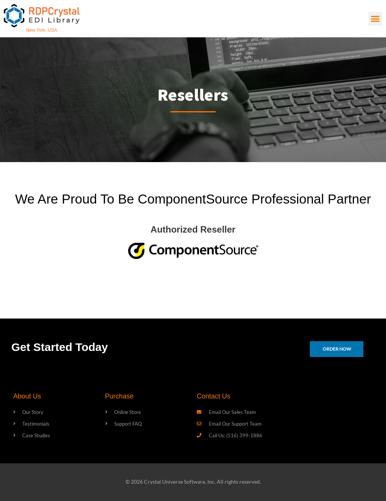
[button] (375, 19)
